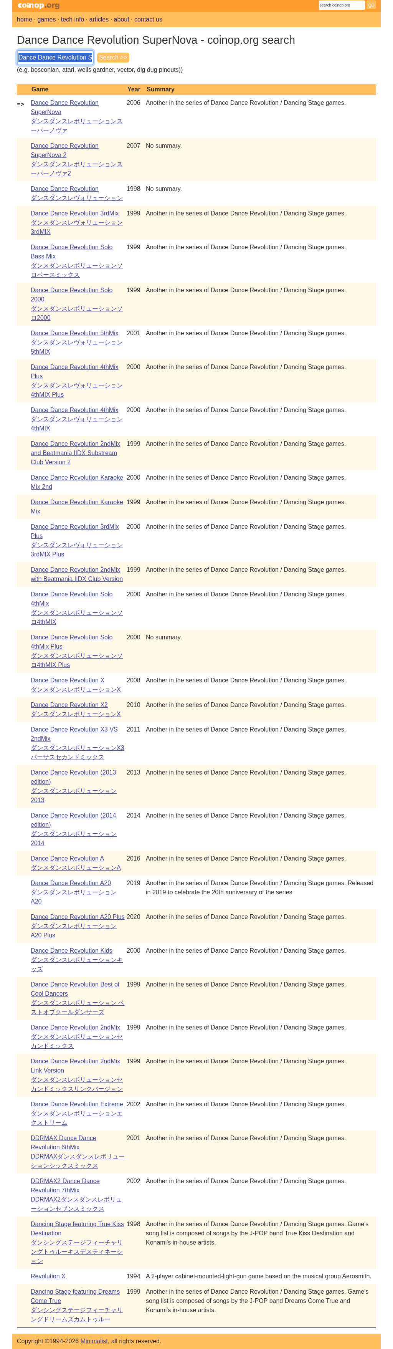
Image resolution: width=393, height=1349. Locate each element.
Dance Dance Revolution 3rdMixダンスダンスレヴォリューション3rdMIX (77, 222)
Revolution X (48, 1276)
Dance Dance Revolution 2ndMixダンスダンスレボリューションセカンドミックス (77, 1036)
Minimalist (94, 1341)
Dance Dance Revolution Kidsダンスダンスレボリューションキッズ (77, 959)
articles (99, 19)
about (121, 19)
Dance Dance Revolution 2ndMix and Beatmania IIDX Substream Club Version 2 (75, 452)
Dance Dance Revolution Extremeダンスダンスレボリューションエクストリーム (77, 1113)
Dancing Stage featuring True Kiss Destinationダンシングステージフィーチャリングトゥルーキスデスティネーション (77, 1242)
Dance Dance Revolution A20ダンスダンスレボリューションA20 (74, 892)
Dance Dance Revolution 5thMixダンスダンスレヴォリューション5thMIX (77, 342)
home (24, 19)
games (46, 19)
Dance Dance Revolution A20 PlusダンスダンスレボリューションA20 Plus (78, 926)
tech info (72, 19)
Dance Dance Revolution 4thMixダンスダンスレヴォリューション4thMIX (77, 419)
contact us (148, 19)
